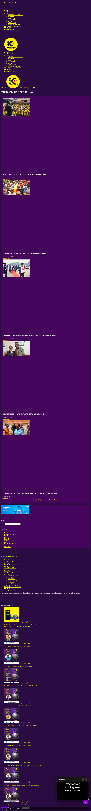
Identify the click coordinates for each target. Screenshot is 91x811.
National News (15, 15)
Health (11, 18)
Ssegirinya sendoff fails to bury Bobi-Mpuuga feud (24, 254)
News (6, 13)
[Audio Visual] (86, 801)
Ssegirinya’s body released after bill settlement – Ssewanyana (30, 493)
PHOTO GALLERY (10, 543)
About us (8, 11)
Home (7, 10)
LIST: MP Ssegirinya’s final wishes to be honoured (23, 414)
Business (12, 16)
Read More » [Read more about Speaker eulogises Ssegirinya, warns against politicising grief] (7, 340)
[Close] (86, 779)
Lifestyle (13, 19)
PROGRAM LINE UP (12, 26)
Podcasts (9, 27)
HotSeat (12, 23)
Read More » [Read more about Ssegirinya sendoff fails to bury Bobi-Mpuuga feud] (7, 258)
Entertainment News (10, 534)
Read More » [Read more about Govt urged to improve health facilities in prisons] (7, 179)
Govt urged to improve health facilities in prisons (24, 174)
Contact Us (10, 29)
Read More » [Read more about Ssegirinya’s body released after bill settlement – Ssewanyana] (7, 498)
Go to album (7, 605)
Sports (11, 21)
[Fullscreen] (83, 779)
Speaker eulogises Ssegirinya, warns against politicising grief (29, 335)
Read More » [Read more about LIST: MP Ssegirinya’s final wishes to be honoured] (7, 419)
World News (14, 24)
